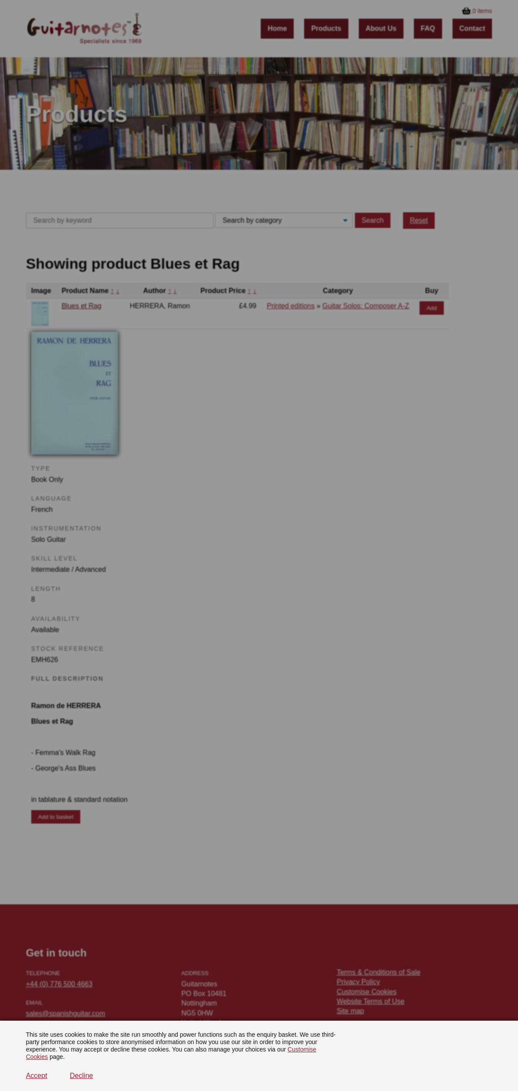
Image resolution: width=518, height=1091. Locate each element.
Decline (81, 1075)
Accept (36, 1075)
